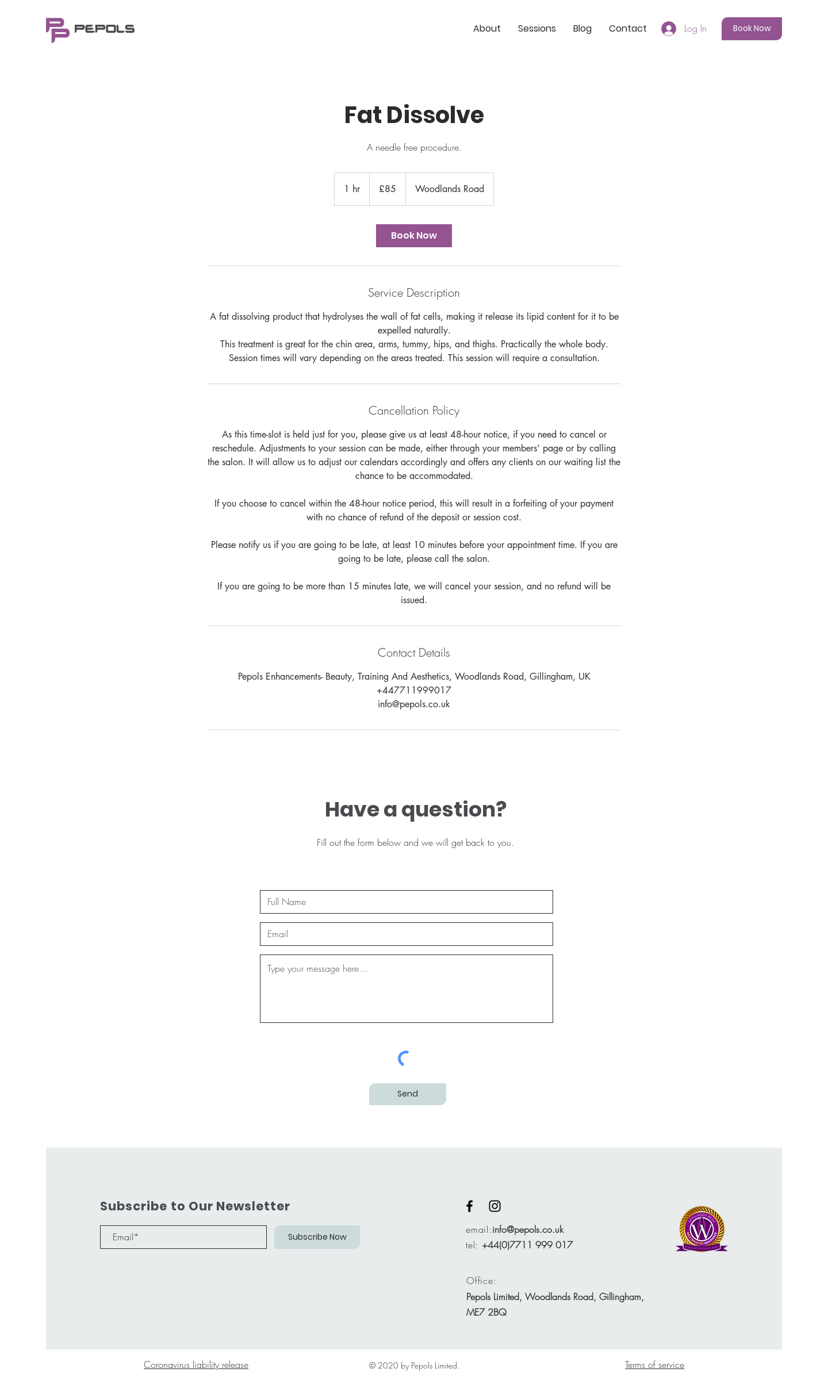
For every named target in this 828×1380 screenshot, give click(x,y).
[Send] (407, 1094)
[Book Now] (752, 28)
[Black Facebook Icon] (469, 1206)
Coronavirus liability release (196, 1364)
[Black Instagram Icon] (495, 1206)
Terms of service (654, 1364)
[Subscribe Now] (317, 1237)
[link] (414, 235)
